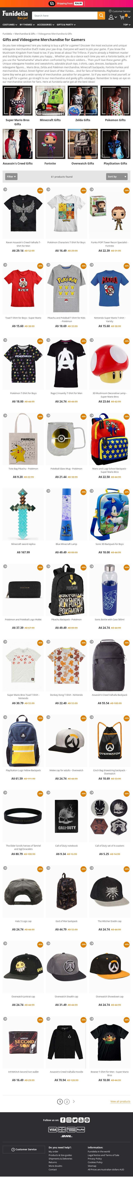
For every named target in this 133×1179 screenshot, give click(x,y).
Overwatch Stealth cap (66, 979)
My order (53, 1134)
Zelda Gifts (83, 103)
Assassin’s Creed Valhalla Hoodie (66, 1054)
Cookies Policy (95, 1145)
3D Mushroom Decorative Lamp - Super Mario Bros (110, 378)
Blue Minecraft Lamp (66, 527)
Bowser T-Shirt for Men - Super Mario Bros (110, 1056)
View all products (120, 1084)
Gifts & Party (65, 24)
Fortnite (50, 146)
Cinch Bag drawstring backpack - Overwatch (109, 755)
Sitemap (92, 1148)
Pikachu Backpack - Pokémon (66, 602)
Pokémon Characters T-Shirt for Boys (66, 225)
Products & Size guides (60, 1138)
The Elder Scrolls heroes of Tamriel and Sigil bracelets (23, 830)
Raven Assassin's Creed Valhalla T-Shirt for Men (23, 227)
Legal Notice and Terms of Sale (103, 1138)
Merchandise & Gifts (25, 33)
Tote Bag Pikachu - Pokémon (23, 451)
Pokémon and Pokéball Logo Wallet (23, 602)
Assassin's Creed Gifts (18, 146)
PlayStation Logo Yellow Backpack (23, 753)
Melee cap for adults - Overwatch (66, 753)
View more (12, 64)
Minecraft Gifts (50, 103)
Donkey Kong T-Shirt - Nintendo (66, 677)
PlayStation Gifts (115, 146)
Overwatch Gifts (83, 146)
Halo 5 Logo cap (23, 904)
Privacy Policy (95, 1141)
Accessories (44, 24)
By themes (26, 24)
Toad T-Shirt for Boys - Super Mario (23, 300)
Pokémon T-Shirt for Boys (23, 376)
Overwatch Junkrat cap (23, 979)
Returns (53, 1145)
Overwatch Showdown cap (109, 979)
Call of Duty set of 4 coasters (109, 828)
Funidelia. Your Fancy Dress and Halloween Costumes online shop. (15, 15)
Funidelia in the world (99, 1134)
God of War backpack (66, 904)
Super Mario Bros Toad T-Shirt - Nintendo (23, 679)
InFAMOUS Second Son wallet (23, 1054)
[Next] (74, 1084)
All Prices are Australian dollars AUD (106, 1152)
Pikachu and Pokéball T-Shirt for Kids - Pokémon (66, 302)
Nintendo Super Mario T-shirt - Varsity (109, 302)
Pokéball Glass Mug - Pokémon (66, 451)
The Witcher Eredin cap (109, 904)
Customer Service (24, 1132)
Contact (53, 1152)
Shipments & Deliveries (60, 1141)
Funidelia (7, 33)
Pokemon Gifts (115, 103)
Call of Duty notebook (66, 828)
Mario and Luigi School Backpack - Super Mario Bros (109, 453)
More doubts (55, 1148)
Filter (10, 159)
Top (125, 24)
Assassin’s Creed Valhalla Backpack (109, 677)
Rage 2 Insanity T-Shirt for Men (66, 376)
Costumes (9, 24)
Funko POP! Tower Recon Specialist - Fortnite (109, 227)
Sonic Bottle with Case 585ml (109, 602)
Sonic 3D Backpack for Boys (110, 527)
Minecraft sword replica (23, 527)
